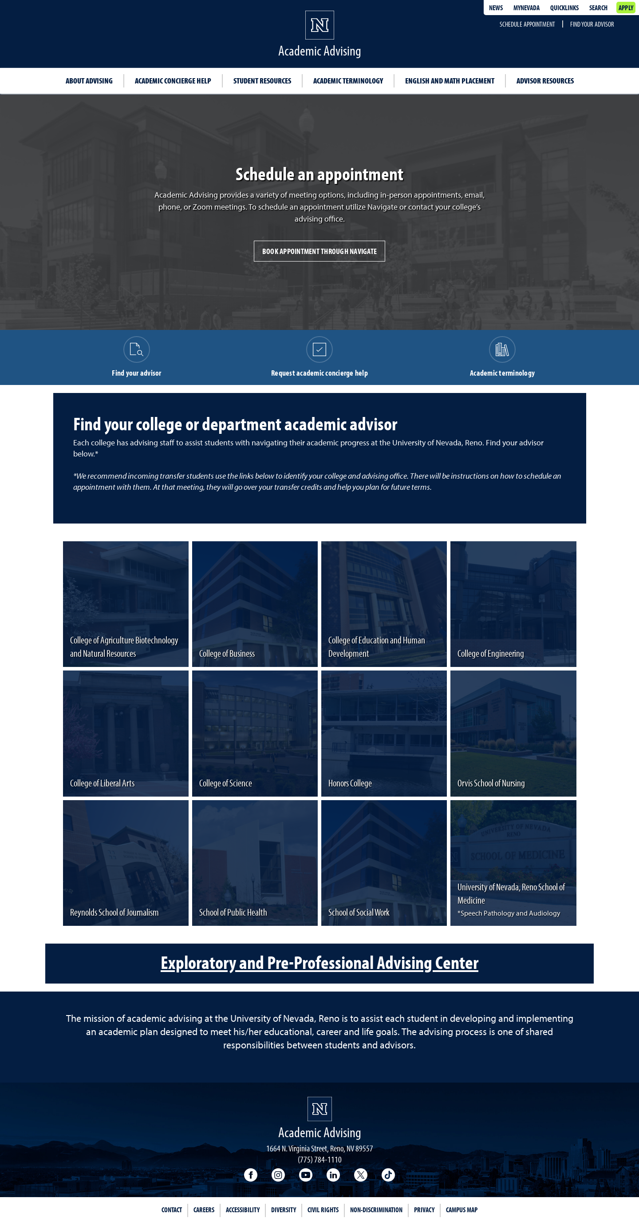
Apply (626, 7)
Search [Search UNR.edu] (598, 7)
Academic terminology (348, 80)
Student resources (262, 80)
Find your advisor (592, 24)
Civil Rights (323, 1209)
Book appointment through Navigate (319, 251)
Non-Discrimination (376, 1209)
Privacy (424, 1209)
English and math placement (449, 80)
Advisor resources (545, 80)
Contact (172, 1209)
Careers (203, 1209)
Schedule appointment (527, 24)
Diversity (283, 1209)
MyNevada (526, 7)
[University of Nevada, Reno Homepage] (320, 1109)
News (496, 7)
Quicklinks (564, 7)
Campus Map (461, 1209)
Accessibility (243, 1209)
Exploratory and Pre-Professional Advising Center (319, 962)
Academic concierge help (173, 80)
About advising (89, 80)
